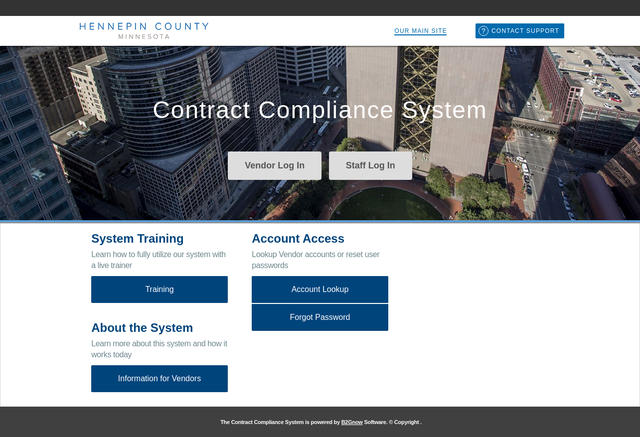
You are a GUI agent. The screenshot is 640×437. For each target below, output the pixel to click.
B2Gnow (352, 422)
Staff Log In (370, 165)
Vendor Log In (275, 165)
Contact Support (525, 30)
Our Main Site (420, 30)
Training (159, 289)
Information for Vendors (159, 378)
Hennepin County (143, 30)
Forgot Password (320, 317)
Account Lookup (320, 289)
